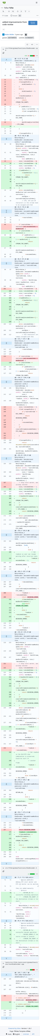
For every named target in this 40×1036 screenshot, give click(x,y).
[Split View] (32, 44)
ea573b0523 (12, 38)
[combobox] (27, 44)
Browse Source (33, 22)
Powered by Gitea (14, 1028)
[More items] (37, 15)
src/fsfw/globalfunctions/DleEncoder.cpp (21, 49)
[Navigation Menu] (37, 2)
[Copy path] (3, 52)
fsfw (6, 8)
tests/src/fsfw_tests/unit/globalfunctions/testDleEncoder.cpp (21, 963)
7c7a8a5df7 (29, 38)
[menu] (37, 44)
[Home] (4, 3)
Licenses (26, 1034)
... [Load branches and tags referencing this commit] (3, 29)
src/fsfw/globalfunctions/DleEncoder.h (21, 868)
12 (13, 11)
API (33, 1034)
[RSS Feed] (3, 11)
